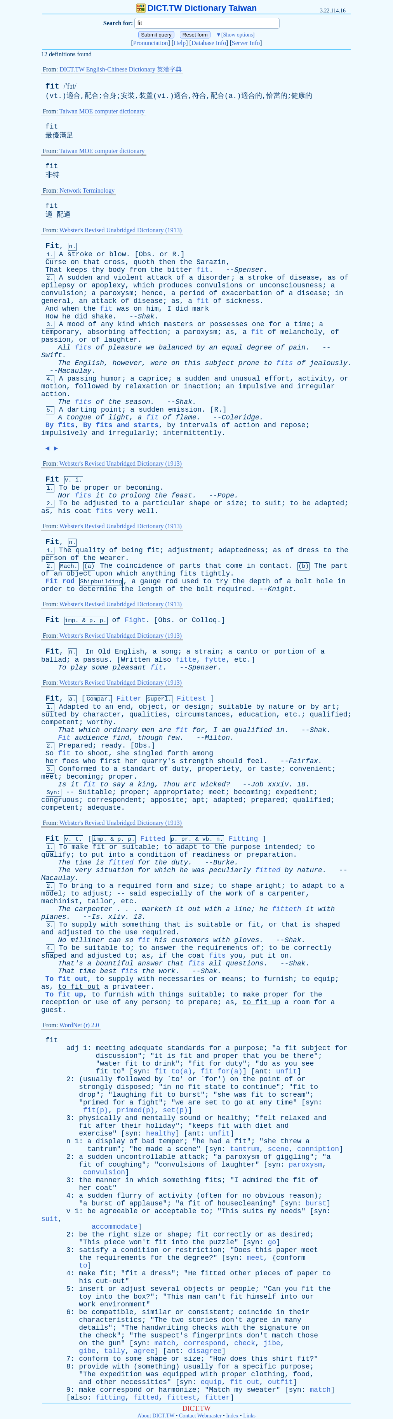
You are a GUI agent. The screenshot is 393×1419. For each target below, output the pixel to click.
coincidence (140, 566)
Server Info (246, 43)
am (226, 730)
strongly (95, 1087)
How (51, 316)
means (232, 979)
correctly (313, 948)
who (89, 761)
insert (91, 1289)
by (200, 347)
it (100, 495)
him (152, 309)
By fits (60, 425)
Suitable (95, 792)
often (211, 1196)
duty (180, 769)
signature (278, 1328)
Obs (145, 254)
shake (102, 316)
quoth (144, 262)
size (235, 503)
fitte (186, 660)
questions (244, 963)
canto (246, 652)
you (236, 956)
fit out (244, 1382)
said (137, 893)
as (331, 278)
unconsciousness (290, 285)
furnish (278, 979)
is (100, 862)
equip (324, 979)
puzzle (221, 1242)
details (93, 1328)
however (127, 363)
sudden (79, 278)
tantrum (102, 1149)
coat (83, 511)
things (171, 994)
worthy (100, 722)
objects (198, 1289)
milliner (87, 940)
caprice (153, 379)
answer (163, 948)
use (131, 932)
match (282, 1335)
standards (186, 1048)
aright (269, 886)
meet (49, 777)
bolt (303, 581)
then (167, 262)
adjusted (100, 503)
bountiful (114, 963)
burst (190, 1095)
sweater (261, 1390)
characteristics (110, 1320)
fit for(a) (222, 1071)
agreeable (118, 1211)
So (49, 753)
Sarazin (211, 262)
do (263, 1064)
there (303, 1056)
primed (95, 1102)
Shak (146, 316)
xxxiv (278, 784)
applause (146, 1203)
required (234, 589)
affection (148, 332)
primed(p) (135, 1110)
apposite (167, 800)
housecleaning (244, 1203)
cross (114, 262)
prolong (135, 495)
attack (159, 278)
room (301, 1002)
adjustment (189, 550)
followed (91, 386)
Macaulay (74, 371)
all (215, 963)
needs (290, 1211)
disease (304, 278)
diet (263, 1126)
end (124, 707)
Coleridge (240, 417)
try (222, 581)
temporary (60, 332)
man (194, 1297)
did (182, 309)
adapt (186, 847)
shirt (282, 1359)
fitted (121, 862)
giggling (293, 1157)
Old (104, 652)
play (79, 667)
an (83, 301)
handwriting (165, 1328)
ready (111, 745)
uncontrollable (146, 1157)
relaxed (295, 1118)
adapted (329, 503)
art (329, 707)
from (137, 270)
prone (248, 363)
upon (104, 573)
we (150, 347)
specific (259, 1366)
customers (190, 940)
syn (140, 1071)
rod (171, 581)
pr (184, 839)
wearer (112, 558)
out (194, 909)
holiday (161, 1126)
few (173, 738)
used (190, 581)
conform (291, 1258)
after (106, 1126)
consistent (209, 1312)
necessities (144, 1382)
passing (82, 379)
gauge (150, 581)
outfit (280, 1382)
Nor (64, 495)
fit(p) (95, 1110)
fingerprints (217, 1335)
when (70, 309)
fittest (181, 1398)
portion (289, 652)
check (106, 1335)
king (146, 784)
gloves (246, 940)
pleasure (125, 347)
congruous (60, 800)
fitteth (286, 909)
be (75, 488)
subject (219, 363)
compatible (113, 1312)
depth (259, 581)
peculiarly (230, 870)
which (144, 285)
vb (205, 839)
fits (83, 347)
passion (56, 340)
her (51, 761)
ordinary (120, 730)
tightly (215, 573)
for (275, 324)
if (163, 956)
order (51, 589)
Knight (280, 589)
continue (259, 1087)
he (66, 316)
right (118, 1234)
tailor (100, 901)
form (163, 886)
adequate (104, 808)
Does (242, 1250)
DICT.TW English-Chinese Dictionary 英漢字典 (120, 69)
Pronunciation (150, 43)
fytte (215, 660)
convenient (311, 769)
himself (261, 1297)
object (79, 573)
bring (81, 886)
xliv (116, 917)
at (251, 1102)
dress (308, 550)
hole (324, 581)
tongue (79, 417)
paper (286, 1250)
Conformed (78, 769)
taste (270, 769)
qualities (148, 714)
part (339, 566)
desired (295, 1234)
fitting (110, 1398)
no (180, 1087)
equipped (179, 1374)
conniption (318, 1149)
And (51, 309)
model (51, 893)
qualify (56, 855)
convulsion (62, 293)
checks (204, 1328)
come (234, 566)
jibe (272, 1343)
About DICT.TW (155, 1416)
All (64, 347)
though (150, 738)
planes (53, 917)
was (123, 309)
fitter (217, 1398)
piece (114, 1242)
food (301, 1374)
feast (181, 495)
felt (267, 1118)
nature (281, 707)
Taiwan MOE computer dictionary (102, 111)
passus (95, 660)
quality (90, 550)
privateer (131, 987)
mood (75, 324)
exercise (95, 1133)
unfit (286, 1071)
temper (171, 1141)
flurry (129, 1196)
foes (70, 761)
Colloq (204, 620)
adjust (95, 893)
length (150, 589)
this (192, 363)
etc (240, 660)
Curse (55, 262)
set (211, 1102)
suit (272, 503)
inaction (200, 386)
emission (185, 410)
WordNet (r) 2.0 (79, 1025)
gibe (87, 1351)
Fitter (129, 699)
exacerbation (247, 293)
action (53, 394)
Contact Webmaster (200, 1416)
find (121, 738)
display (110, 1141)
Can (274, 1289)
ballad (53, 660)
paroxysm (116, 293)
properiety (218, 769)
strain (207, 652)
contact (274, 566)
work (234, 893)
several (165, 1289)
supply (84, 925)
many (293, 1320)
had (215, 1141)
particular (164, 503)
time (302, 324)
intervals (198, 425)
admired (257, 1180)
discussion (116, 1056)
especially (171, 893)
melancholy (301, 332)
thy (98, 270)
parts (190, 566)
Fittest (191, 699)
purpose (246, 847)
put (98, 855)
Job (257, 784)
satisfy (93, 1250)
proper (96, 488)
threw (290, 1141)
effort (277, 379)
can (114, 940)
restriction (199, 1250)
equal (232, 347)
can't (215, 1297)
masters (178, 324)
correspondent (114, 800)
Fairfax (303, 761)
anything (158, 573)
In (89, 652)
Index (232, 1416)
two (177, 1320)
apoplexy (108, 285)
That (53, 270)
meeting (110, 1048)
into (116, 855)
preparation (270, 855)
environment (123, 1304)
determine (98, 589)
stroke (79, 254)
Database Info (208, 43)
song (169, 652)
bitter (179, 270)
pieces (267, 1273)
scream (293, 1095)
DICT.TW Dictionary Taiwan (196, 8)
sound (190, 1118)
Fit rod (60, 581)
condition (157, 855)
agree (257, 1320)
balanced (175, 347)
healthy (232, 1118)
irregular (316, 386)
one (258, 324)
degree (259, 347)
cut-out (110, 1281)
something (141, 925)
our (307, 1297)
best (108, 971)
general (56, 301)
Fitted (152, 839)
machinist (60, 901)
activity (315, 379)
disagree (204, 1351)
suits (253, 1211)
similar (156, 1312)
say (119, 784)
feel (255, 761)
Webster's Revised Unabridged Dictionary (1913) (120, 230)
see (307, 1064)
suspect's (169, 1335)
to (268, 363)
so (129, 940)
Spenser (249, 270)
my (272, 1211)
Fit (52, 246)
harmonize (177, 1390)
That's (70, 963)
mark (200, 309)
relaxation (146, 386)
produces (175, 285)
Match (219, 1390)
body (116, 270)
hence (152, 293)
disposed (133, 1087)
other (240, 1273)
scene (186, 1149)
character (102, 714)
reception (60, 1002)
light (118, 417)
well (146, 511)
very (125, 511)
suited (53, 714)
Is (62, 784)
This (230, 1211)
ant (261, 1071)
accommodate (115, 1227)
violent (128, 278)
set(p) (175, 1110)
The (64, 363)
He (192, 1273)
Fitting (243, 839)
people (242, 1289)
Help (180, 43)
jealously (329, 363)
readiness (211, 855)
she (123, 753)
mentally (158, 1118)
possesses (229, 324)
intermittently (192, 433)
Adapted (74, 707)
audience (91, 738)
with (213, 909)
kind (126, 324)
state (215, 1087)
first (110, 761)
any (107, 324)
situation (114, 870)
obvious (270, 1196)
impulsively (64, 433)
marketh (156, 909)
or (101, 254)
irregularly (131, 433)
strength (196, 761)
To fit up (64, 994)
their (131, 1126)
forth (177, 753)
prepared (267, 800)
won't (139, 1242)
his (64, 511)
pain (297, 347)
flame (186, 417)
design (197, 707)
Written (135, 660)
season (137, 402)
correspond (205, 1343)
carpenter (286, 893)
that (91, 262)
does (238, 1359)
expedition (121, 1374)
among (202, 753)
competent (60, 722)
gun (114, 1343)
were (158, 363)
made (154, 1149)
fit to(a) (173, 1071)
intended (281, 847)
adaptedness (241, 550)
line (242, 909)
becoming (143, 488)
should (230, 761)
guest (51, 1010)
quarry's (158, 761)
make (79, 847)
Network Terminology (87, 190)
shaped (327, 925)
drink (165, 1064)
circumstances (203, 714)
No (62, 940)
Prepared (75, 745)
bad (148, 1141)
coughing (125, 1165)
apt (198, 800)
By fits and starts (120, 425)
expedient (294, 792)
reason (301, 1196)
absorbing (106, 332)
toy (85, 1297)
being (132, 550)
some (100, 667)
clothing (267, 1374)
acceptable (175, 1211)
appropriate (177, 792)
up (276, 1002)
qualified (328, 714)
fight (148, 1102)
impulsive (257, 386)
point (111, 410)
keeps (76, 270)
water (110, 1064)
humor (111, 379)
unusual (246, 379)
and (103, 278)
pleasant (129, 667)
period (192, 293)
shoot (97, 753)
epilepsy (58, 285)
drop (87, 1095)
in (339, 293)
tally (114, 1351)
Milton (217, 738)
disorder (214, 278)
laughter (120, 340)
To (63, 488)
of (180, 278)
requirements (222, 948)
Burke (223, 862)
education (257, 714)
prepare (202, 1002)
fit (52, 86)
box (140, 1297)
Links (249, 1416)
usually (98, 1079)
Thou (171, 784)
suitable (235, 707)
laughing (129, 1095)
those (307, 1335)
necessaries (182, 979)
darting (82, 410)
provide (93, 1366)
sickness (242, 301)
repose (293, 425)
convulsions (219, 285)
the (186, 262)
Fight (135, 620)
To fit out (66, 979)
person (53, 558)
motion (53, 386)
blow (117, 254)
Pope (225, 495)
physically (100, 1118)
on (75, 262)
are (165, 730)
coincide (255, 1312)
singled (148, 753)
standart (138, 769)
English (89, 363)
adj (72, 1048)
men (148, 730)
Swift (51, 355)
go (238, 1102)
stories (202, 1320)
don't (232, 1320)
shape (199, 503)
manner (108, 1180)
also (163, 660)
